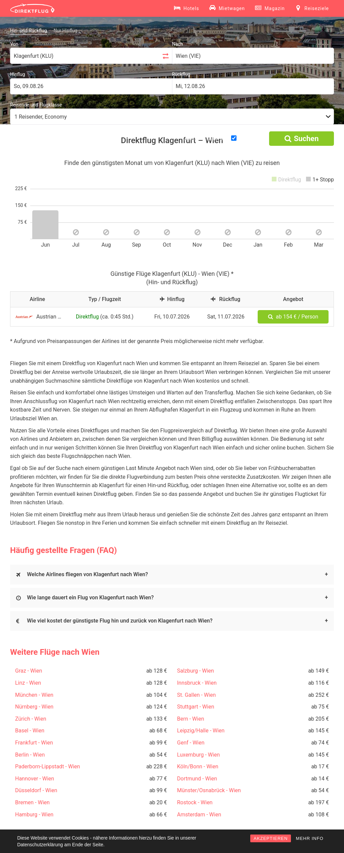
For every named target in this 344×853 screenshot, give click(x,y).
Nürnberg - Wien (34, 706)
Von (14, 44)
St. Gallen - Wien (196, 695)
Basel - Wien (29, 730)
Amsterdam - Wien (199, 814)
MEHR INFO (310, 838)
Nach (177, 44)
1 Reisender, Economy (40, 117)
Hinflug (17, 74)
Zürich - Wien (30, 719)
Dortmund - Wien (197, 778)
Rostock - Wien (195, 802)
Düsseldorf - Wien (36, 790)
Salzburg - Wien (195, 671)
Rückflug (181, 74)
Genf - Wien (191, 742)
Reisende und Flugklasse (36, 105)
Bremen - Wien (32, 802)
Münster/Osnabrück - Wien (209, 790)
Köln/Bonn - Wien (197, 766)
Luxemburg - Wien (198, 755)
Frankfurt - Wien (34, 742)
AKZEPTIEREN (271, 838)
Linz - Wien (28, 683)
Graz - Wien (28, 671)
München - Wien (34, 695)
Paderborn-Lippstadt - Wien (47, 766)
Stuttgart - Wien (195, 706)
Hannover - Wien (34, 778)
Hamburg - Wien (34, 814)
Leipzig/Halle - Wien (200, 730)
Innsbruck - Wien (197, 683)
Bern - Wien (190, 719)
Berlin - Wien (30, 755)
